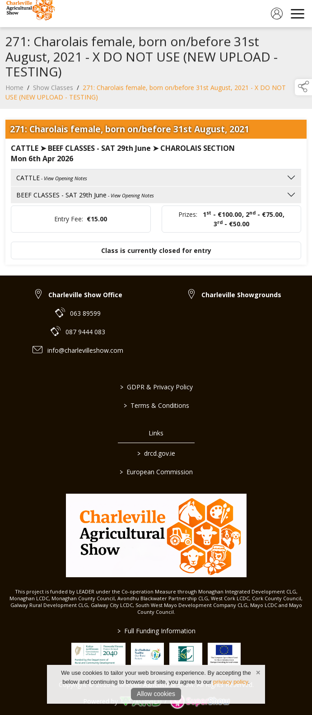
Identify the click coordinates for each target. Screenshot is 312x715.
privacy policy (230, 681)
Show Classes (53, 90)
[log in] (277, 13)
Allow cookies (156, 693)
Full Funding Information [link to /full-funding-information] (156, 630)
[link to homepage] (29, 13)
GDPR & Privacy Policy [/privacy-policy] (156, 387)
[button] (303, 87)
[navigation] (297, 13)
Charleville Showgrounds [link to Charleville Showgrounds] (241, 294)
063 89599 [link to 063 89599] (85, 313)
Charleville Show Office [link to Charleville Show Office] (85, 294)
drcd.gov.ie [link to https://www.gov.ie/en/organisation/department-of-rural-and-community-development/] (156, 453)
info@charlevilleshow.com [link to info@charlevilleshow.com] (85, 350)
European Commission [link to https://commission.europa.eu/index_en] (156, 472)
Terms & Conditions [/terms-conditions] (156, 405)
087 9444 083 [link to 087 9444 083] (85, 331)
